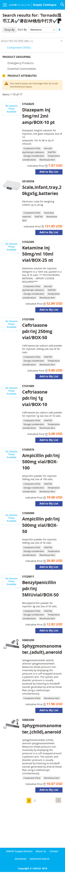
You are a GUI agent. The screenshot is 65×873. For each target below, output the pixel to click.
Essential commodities (22, 69)
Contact (53, 851)
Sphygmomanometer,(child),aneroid (41, 729)
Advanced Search (39, 858)
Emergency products (21, 63)
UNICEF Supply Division (19, 851)
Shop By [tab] (9, 30)
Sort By (22, 29)
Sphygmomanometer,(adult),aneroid (42, 649)
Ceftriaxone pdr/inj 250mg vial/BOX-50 (37, 331)
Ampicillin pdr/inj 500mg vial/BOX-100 (41, 461)
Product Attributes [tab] (22, 76)
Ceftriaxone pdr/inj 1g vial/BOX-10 (34, 398)
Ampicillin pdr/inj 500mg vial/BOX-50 (41, 525)
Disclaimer (21, 858)
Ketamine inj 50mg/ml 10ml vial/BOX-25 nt (37, 254)
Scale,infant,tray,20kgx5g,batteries (42, 190)
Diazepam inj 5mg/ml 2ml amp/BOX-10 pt (38, 116)
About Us (41, 851)
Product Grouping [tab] (16, 57)
